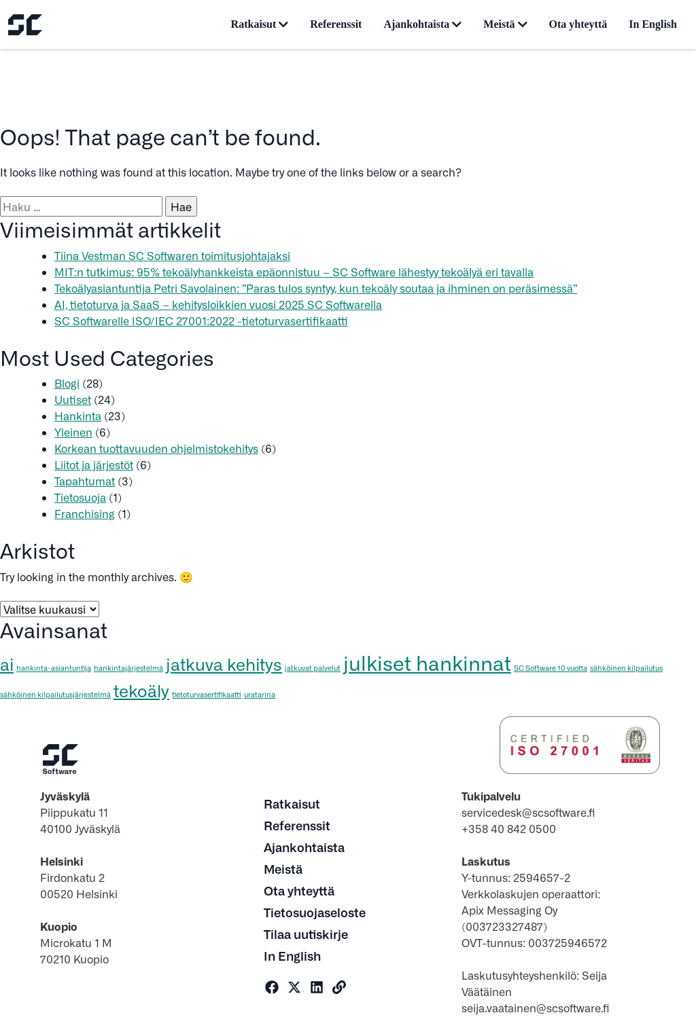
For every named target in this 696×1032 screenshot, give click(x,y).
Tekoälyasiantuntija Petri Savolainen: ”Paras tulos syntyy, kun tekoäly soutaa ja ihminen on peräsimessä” (315, 288)
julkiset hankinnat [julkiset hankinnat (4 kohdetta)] (427, 662)
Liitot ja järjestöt (93, 464)
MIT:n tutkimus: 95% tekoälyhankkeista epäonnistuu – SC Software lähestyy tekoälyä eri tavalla (294, 271)
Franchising (84, 513)
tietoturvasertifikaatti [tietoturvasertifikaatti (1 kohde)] (206, 694)
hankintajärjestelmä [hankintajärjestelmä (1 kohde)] (128, 667)
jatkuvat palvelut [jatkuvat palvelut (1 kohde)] (313, 667)
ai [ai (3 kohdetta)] (7, 664)
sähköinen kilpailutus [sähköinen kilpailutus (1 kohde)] (626, 667)
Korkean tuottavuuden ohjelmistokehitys (156, 448)
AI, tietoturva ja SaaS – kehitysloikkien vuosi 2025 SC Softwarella (218, 304)
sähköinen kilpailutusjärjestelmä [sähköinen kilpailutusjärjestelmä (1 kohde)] (55, 694)
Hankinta (77, 415)
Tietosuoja (80, 497)
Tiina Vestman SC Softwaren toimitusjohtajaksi (172, 255)
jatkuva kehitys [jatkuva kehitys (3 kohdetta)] (224, 664)
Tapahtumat (84, 480)
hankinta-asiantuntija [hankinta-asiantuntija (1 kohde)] (53, 667)
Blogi (67, 383)
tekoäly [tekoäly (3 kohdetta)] (141, 690)
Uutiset (72, 399)
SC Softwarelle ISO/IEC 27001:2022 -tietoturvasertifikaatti (201, 320)
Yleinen (73, 432)
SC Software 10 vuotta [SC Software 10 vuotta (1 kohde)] (550, 667)
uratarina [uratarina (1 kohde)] (259, 694)
